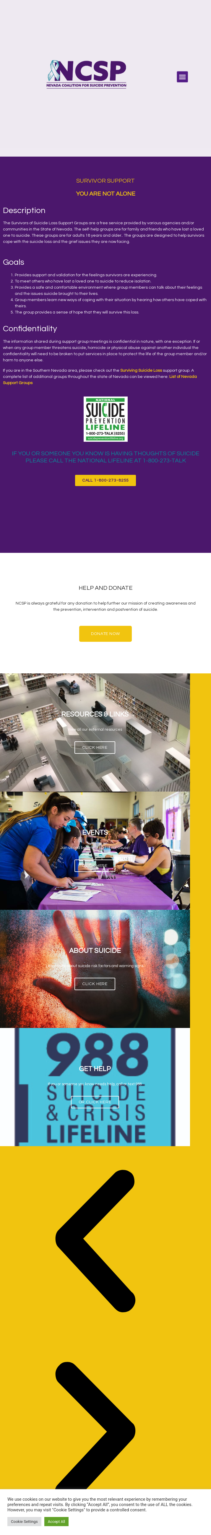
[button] (182, 76)
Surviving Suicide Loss (141, 370)
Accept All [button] (56, 1521)
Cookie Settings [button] (24, 1521)
